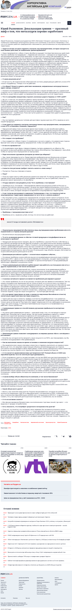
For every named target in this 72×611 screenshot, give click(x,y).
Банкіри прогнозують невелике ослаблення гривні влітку (25, 488)
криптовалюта (41, 22)
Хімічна (21, 589)
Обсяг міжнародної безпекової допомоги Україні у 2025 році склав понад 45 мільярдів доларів (39, 540)
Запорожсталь (24, 422)
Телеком (21, 587)
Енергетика (4, 585)
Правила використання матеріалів (62, 609)
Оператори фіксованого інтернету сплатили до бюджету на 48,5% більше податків (37, 565)
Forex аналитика (41, 592)
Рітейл (20, 585)
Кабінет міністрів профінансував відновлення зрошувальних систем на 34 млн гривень (37, 561)
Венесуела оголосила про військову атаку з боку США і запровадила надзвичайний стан (37, 553)
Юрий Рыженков (62, 422)
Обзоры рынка (40, 580)
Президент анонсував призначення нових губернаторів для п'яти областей (37, 513)
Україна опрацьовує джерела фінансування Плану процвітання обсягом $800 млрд (37, 531)
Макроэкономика (41, 585)
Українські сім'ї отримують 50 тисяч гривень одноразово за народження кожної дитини (37, 544)
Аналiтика (28, 22)
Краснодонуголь (51, 422)
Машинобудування (24, 580)
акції (47, 22)
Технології (3, 582)
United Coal (7, 423)
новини (13, 22)
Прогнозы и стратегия (42, 588)
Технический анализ (42, 590)
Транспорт (21, 582)
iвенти (59, 22)
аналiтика (40, 577)
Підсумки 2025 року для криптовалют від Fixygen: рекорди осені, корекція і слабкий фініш (45, 16)
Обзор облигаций (41, 586)
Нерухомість (22, 584)
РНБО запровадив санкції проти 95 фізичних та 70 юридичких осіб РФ (37, 536)
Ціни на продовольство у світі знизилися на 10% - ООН (24, 498)
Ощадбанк (15, 422)
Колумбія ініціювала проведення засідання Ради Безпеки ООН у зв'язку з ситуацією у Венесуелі (39, 522)
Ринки (2, 580)
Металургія (4, 589)
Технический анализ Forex (43, 593)
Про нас (28, 598)
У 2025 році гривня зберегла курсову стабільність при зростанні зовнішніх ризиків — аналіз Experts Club (37, 526)
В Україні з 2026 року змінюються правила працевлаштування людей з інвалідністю (37, 548)
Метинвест (7, 422)
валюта (34, 22)
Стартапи (3, 584)
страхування (53, 22)
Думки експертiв (20, 22)
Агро (2, 591)
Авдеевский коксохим (37, 422)
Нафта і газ (3, 587)
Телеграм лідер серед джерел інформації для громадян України (37, 517)
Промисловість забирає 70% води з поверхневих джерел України (37, 557)
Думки (3, 36)
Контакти (3, 598)
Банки (2, 592)
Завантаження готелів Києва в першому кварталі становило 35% (28, 493)
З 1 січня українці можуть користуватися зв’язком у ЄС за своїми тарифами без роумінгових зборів (27, 16)
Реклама (15, 598)
